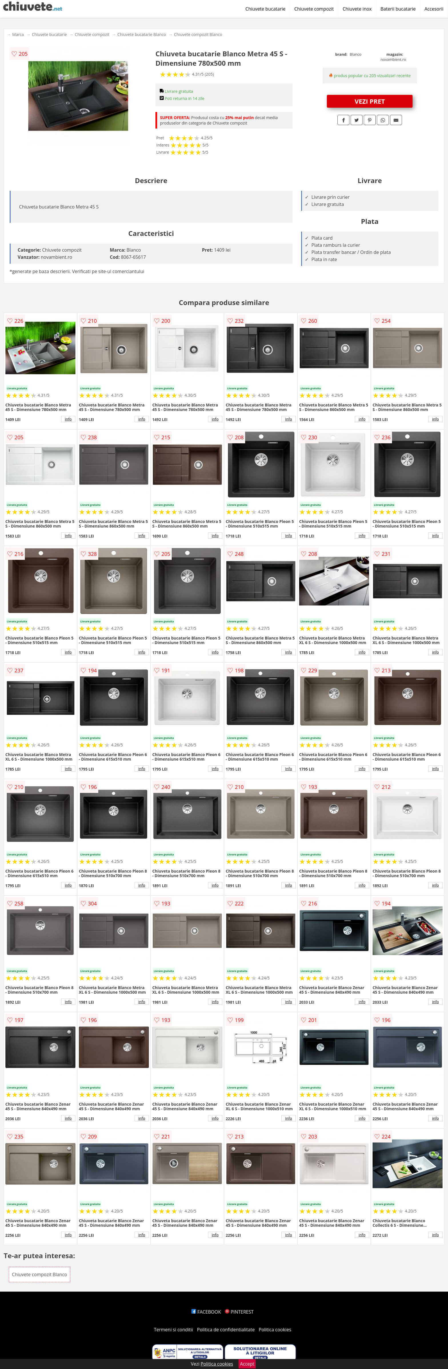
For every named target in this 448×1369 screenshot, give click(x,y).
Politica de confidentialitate (226, 1329)
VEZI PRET (370, 101)
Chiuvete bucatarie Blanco (141, 34)
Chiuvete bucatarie (265, 9)
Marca (18, 34)
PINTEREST (239, 1312)
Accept (247, 1364)
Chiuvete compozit (314, 9)
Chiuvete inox (357, 9)
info (68, 419)
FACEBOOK (206, 1312)
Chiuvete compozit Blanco (198, 34)
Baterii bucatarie (398, 9)
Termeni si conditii (173, 1329)
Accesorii (434, 9)
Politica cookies (275, 1329)
